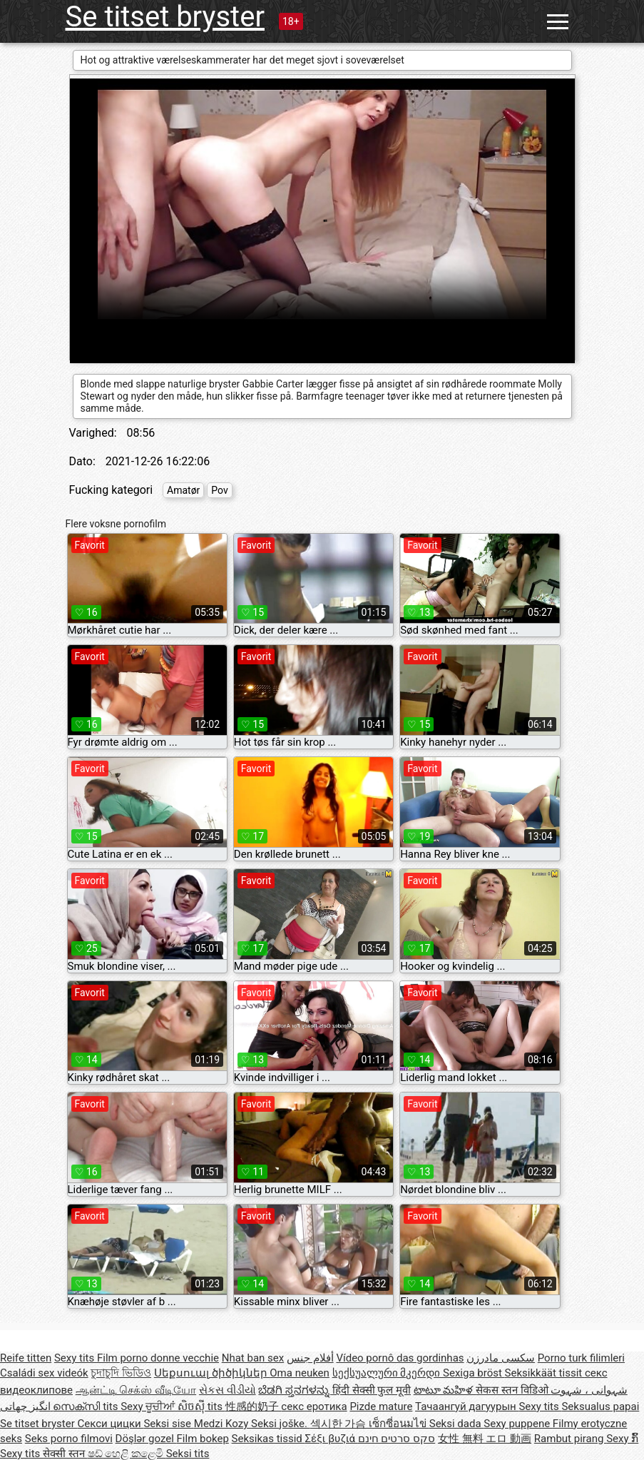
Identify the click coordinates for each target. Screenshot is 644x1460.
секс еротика (314, 1406)
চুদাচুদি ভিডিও (121, 1373)
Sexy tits (75, 1358)
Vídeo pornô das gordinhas (400, 1358)
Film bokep (203, 1438)
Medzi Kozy (222, 1423)
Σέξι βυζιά (331, 1438)
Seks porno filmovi (69, 1438)
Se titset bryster (165, 17)
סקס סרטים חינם (396, 1438)
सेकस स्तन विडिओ (513, 1390)
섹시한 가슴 (339, 1423)
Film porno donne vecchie (158, 1358)
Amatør (183, 490)
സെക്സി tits (87, 1406)
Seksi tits (188, 1453)
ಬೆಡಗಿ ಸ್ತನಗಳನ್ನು (295, 1390)
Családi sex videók (44, 1373)
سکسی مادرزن (500, 1358)
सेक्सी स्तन (65, 1453)
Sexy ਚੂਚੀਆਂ (149, 1406)
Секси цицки (111, 1423)
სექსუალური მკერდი (387, 1373)
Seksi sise (168, 1423)
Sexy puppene (518, 1423)
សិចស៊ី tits (201, 1406)
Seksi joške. (280, 1423)
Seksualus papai (600, 1406)
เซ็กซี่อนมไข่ (399, 1423)
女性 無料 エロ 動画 (484, 1438)
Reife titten (25, 1358)
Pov (219, 490)
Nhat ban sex (253, 1358)
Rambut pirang (570, 1438)
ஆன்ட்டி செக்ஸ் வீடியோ (136, 1390)
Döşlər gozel (146, 1438)
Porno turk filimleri (581, 1358)
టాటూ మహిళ (445, 1390)
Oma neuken (299, 1373)
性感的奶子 (253, 1406)
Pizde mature (380, 1406)
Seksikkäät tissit (545, 1373)
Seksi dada (456, 1423)
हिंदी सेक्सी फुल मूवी (371, 1390)
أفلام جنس (310, 1358)
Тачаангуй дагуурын (466, 1406)
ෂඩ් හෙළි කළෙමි (127, 1453)
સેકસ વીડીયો (227, 1390)
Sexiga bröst (474, 1373)
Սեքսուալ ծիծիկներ (212, 1373)
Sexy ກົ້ (622, 1438)
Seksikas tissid (268, 1438)
